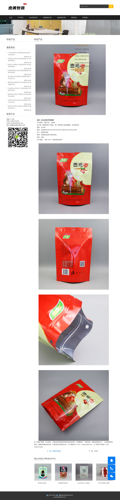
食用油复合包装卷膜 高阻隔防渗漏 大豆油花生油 (19, 77)
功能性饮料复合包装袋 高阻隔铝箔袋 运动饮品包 (19, 101)
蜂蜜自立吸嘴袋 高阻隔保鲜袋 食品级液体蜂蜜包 (19, 65)
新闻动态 (74, 17)
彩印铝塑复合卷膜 (104, 483)
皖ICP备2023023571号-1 (60, 497)
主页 (10, 17)
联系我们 (85, 17)
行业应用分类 (33, 17)
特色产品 (79, 70)
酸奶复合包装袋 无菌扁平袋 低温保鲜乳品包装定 (19, 95)
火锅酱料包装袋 (63, 483)
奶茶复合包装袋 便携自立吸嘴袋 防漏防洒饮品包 (19, 107)
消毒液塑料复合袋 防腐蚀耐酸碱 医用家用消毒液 (19, 71)
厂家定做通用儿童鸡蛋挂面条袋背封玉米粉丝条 (19, 53)
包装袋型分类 (47, 17)
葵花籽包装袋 (42, 483)
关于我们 (20, 17)
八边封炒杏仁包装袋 (83, 483)
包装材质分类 (61, 17)
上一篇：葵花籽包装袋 (54, 451)
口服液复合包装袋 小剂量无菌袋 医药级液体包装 (19, 89)
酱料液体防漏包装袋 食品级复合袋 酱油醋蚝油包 (19, 83)
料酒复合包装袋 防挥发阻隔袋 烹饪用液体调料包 (19, 59)
